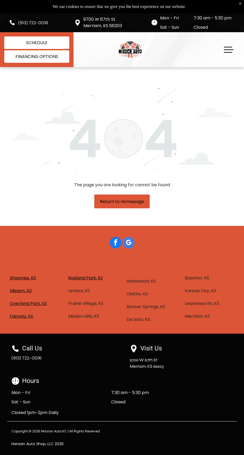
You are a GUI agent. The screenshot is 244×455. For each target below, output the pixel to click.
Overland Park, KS (28, 303)
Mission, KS (21, 291)
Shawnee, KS (23, 278)
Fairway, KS (21, 316)
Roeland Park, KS (85, 278)
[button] (228, 49)
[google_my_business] (129, 243)
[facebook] (115, 243)
